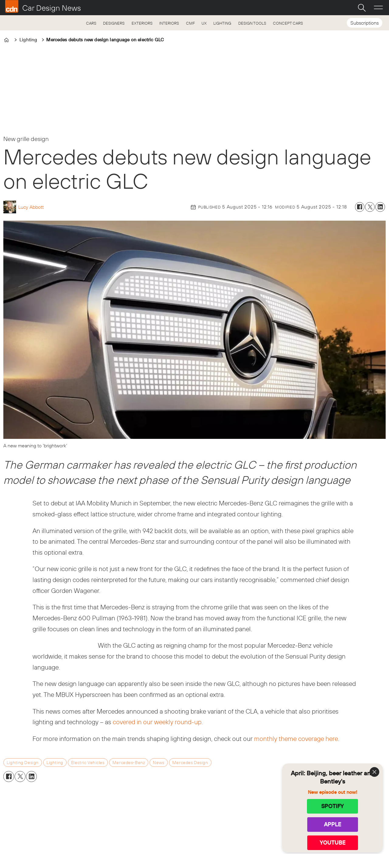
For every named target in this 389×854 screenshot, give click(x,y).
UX (204, 23)
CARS (91, 23)
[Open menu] (378, 7)
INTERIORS (169, 23)
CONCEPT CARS (288, 23)
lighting (54, 762)
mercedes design (190, 762)
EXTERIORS (142, 23)
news (158, 762)
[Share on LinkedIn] (380, 207)
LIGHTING (222, 23)
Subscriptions (364, 23)
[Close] (374, 772)
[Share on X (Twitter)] (370, 207)
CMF (190, 23)
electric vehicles (88, 762)
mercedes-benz (128, 762)
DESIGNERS (114, 23)
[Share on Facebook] (360, 207)
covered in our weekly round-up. (158, 722)
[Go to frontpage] (43, 6)
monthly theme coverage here (296, 738)
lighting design (23, 762)
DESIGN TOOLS (252, 23)
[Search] (362, 7)
